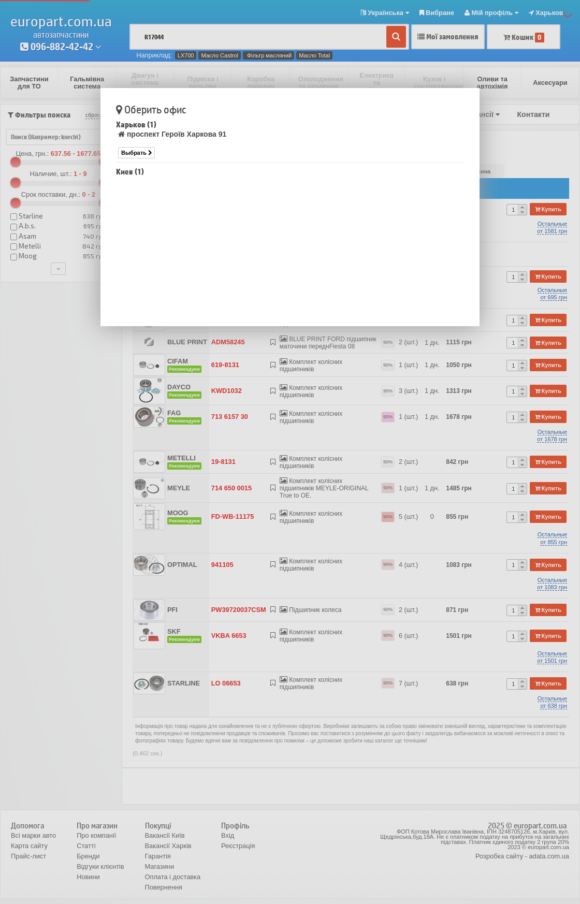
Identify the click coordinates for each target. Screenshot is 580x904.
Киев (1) (130, 171)
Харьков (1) (136, 124)
